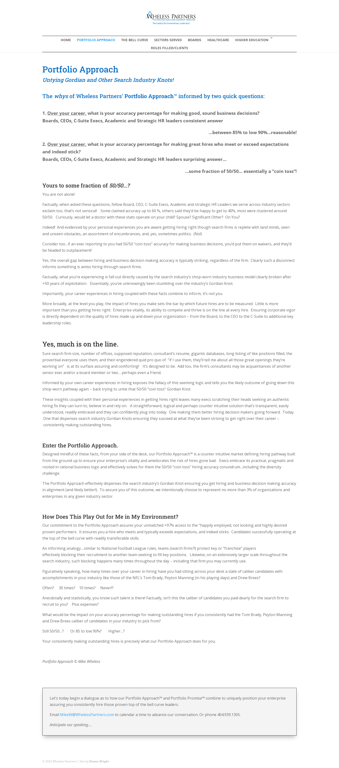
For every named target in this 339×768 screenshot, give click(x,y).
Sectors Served (168, 40)
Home (66, 40)
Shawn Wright (99, 761)
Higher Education (251, 40)
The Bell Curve (134, 40)
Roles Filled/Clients (169, 48)
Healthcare (218, 40)
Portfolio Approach (96, 40)
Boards (194, 40)
